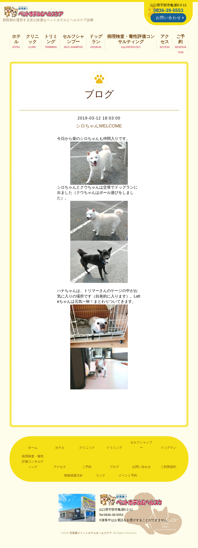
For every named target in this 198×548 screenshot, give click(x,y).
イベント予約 (127, 476)
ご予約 (180, 40)
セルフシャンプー (73, 40)
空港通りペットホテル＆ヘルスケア (132, 500)
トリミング (50, 40)
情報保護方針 (73, 476)
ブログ (114, 468)
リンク (100, 476)
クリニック (32, 40)
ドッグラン (95, 40)
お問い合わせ (168, 18)
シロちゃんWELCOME (99, 127)
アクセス (164, 40)
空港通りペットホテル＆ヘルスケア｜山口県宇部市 (35, 12)
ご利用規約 (168, 468)
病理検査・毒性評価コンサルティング (131, 40)
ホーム (32, 448)
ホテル (16, 40)
